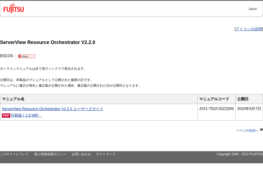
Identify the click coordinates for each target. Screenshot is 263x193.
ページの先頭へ (249, 130)
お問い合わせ (81, 154)
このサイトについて (14, 154)
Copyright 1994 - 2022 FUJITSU (240, 154)
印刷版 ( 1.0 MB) (26, 115)
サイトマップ (105, 154)
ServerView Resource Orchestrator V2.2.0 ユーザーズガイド (52, 109)
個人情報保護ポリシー (50, 154)
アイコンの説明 (249, 29)
